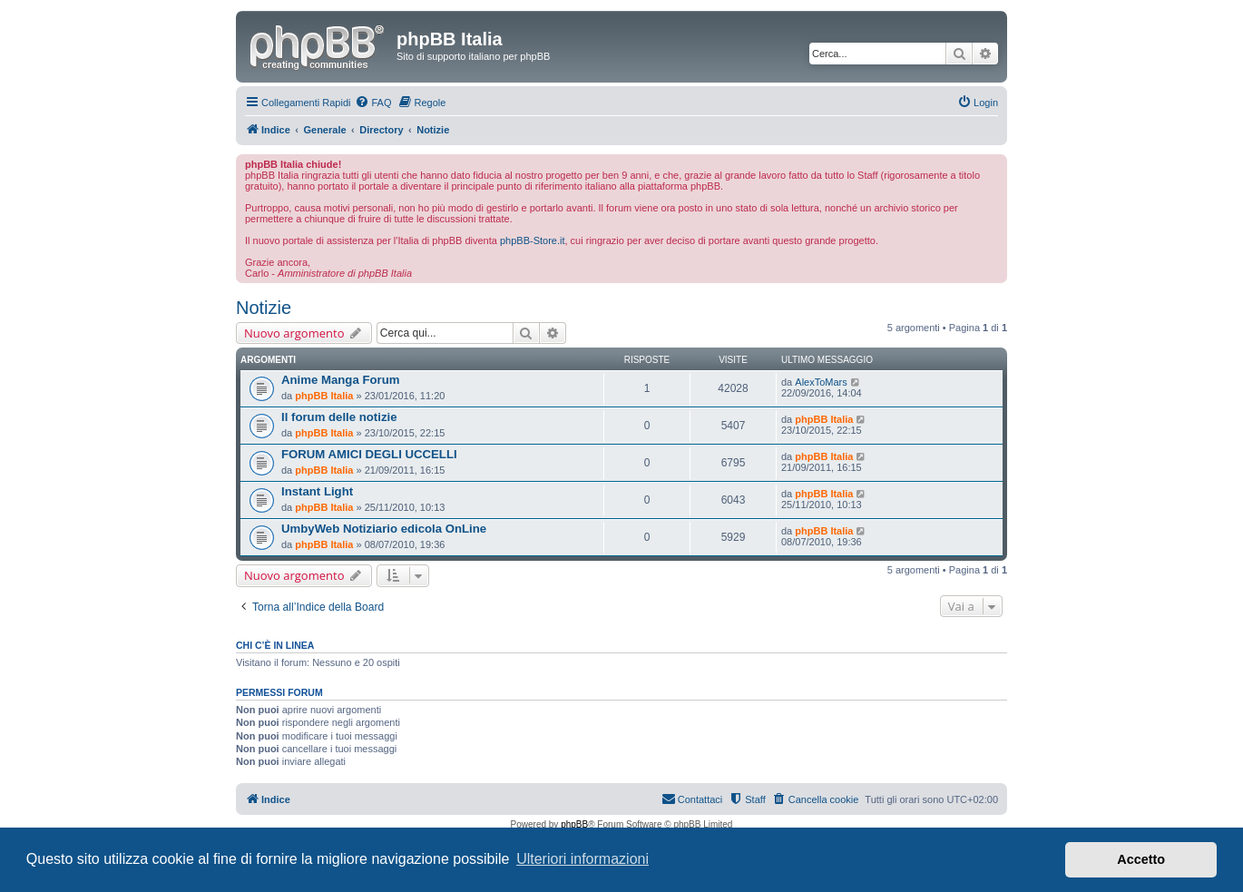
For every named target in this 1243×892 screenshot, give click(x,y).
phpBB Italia (324, 395)
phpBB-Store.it (532, 240)
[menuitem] (373, 102)
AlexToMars (821, 382)
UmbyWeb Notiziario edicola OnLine (383, 528)
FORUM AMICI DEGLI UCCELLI (369, 454)
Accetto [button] (1141, 859)
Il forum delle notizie (339, 417)
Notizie (263, 308)
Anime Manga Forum (340, 380)
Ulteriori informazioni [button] (582, 859)
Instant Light (317, 491)
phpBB (574, 824)
